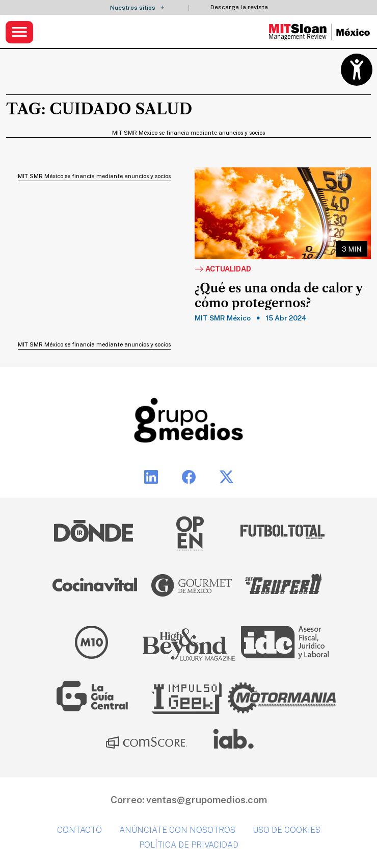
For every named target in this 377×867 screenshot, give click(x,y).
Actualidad (223, 269)
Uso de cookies (286, 830)
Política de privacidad (188, 845)
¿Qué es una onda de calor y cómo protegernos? (278, 295)
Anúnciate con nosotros (177, 830)
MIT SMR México (223, 318)
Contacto (79, 830)
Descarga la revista (239, 7)
